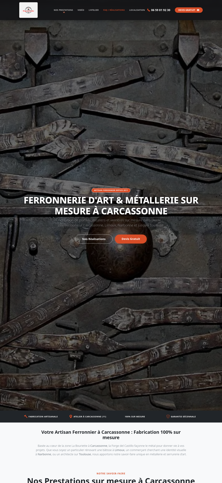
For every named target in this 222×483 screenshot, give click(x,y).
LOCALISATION (137, 10)
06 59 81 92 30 (158, 10)
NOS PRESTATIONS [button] (63, 10)
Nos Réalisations (93, 239)
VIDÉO (81, 10)
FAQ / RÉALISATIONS (114, 10)
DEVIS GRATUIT (188, 10)
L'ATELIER (94, 10)
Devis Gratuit (131, 239)
